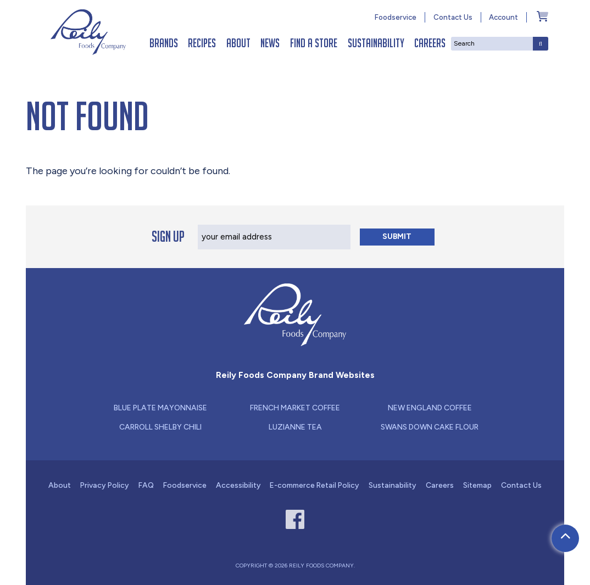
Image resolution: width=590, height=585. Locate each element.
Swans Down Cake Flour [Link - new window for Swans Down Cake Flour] (429, 426)
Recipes (202, 43)
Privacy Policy (104, 485)
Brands (163, 43)
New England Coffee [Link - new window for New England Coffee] (430, 407)
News (270, 43)
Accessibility (238, 485)
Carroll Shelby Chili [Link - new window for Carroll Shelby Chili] (160, 426)
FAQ (146, 485)
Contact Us (452, 17)
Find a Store (313, 43)
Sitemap (477, 485)
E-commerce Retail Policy (314, 485)
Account (503, 17)
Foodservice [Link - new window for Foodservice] (395, 17)
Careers (430, 43)
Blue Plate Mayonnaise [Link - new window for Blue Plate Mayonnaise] (160, 407)
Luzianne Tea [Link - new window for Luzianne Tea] (295, 426)
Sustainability (376, 43)
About (238, 43)
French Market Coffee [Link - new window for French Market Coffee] (295, 407)
